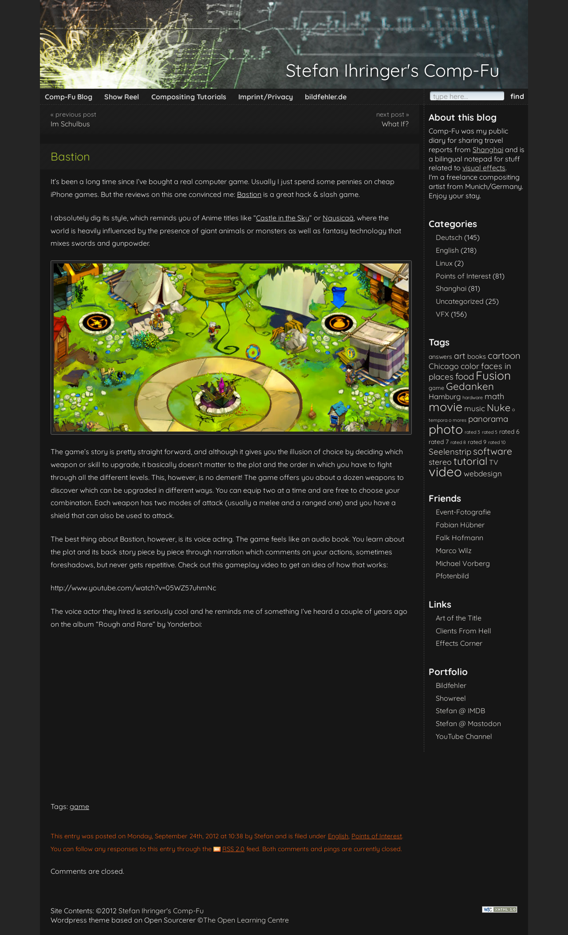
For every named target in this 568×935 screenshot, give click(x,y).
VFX (442, 314)
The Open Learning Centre (246, 919)
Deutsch (449, 237)
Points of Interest (376, 836)
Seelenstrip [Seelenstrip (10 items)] (450, 451)
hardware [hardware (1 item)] (472, 397)
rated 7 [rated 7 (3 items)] (439, 441)
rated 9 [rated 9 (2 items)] (477, 441)
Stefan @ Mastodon (468, 723)
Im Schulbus (70, 123)
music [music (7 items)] (474, 408)
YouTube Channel (464, 736)
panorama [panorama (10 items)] (488, 418)
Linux (444, 263)
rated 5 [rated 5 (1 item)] (489, 432)
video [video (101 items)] (445, 471)
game (79, 806)
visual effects (483, 167)
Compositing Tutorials (188, 96)
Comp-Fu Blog (68, 96)
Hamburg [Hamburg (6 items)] (445, 396)
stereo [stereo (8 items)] (440, 462)
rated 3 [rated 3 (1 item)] (472, 432)
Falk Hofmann (459, 537)
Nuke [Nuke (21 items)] (498, 407)
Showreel (451, 698)
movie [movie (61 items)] (445, 406)
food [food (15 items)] (464, 376)
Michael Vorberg (463, 563)
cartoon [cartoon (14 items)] (504, 355)
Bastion (249, 194)
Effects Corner (459, 643)
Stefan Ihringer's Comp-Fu (393, 70)
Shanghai (488, 149)
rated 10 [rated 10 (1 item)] (496, 442)
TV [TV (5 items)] (493, 462)
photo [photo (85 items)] (446, 429)
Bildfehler (451, 685)
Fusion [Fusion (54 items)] (493, 375)
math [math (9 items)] (494, 396)
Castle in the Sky (282, 217)
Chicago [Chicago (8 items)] (444, 366)
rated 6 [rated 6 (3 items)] (509, 431)
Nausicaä (338, 217)
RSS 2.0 (233, 849)
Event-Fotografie (463, 511)
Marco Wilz (454, 550)
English (338, 836)
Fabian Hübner (460, 524)
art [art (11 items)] (459, 355)
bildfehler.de (326, 96)
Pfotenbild (452, 575)
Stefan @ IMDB (460, 710)
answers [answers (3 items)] (440, 356)
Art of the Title (458, 617)
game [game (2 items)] (436, 387)
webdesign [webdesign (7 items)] (483, 473)
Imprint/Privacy (265, 96)
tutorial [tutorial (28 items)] (470, 461)
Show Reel (121, 96)
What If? (395, 123)
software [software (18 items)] (492, 451)
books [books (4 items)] (476, 356)
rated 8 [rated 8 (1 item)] (458, 442)
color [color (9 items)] (470, 366)
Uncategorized (460, 301)
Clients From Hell (463, 630)
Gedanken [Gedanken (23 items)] (470, 386)
